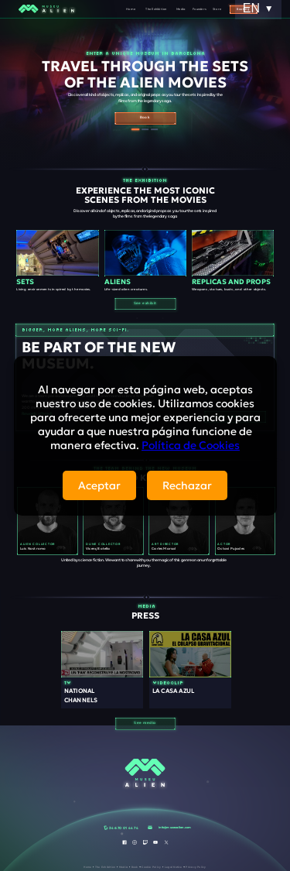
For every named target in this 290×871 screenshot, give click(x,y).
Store (217, 9)
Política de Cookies (191, 445)
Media (180, 9)
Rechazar (187, 485)
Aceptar (99, 485)
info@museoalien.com (175, 826)
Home (130, 9)
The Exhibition (155, 9)
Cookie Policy (152, 866)
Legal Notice (174, 866)
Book (135, 866)
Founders (199, 9)
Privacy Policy (196, 866)
